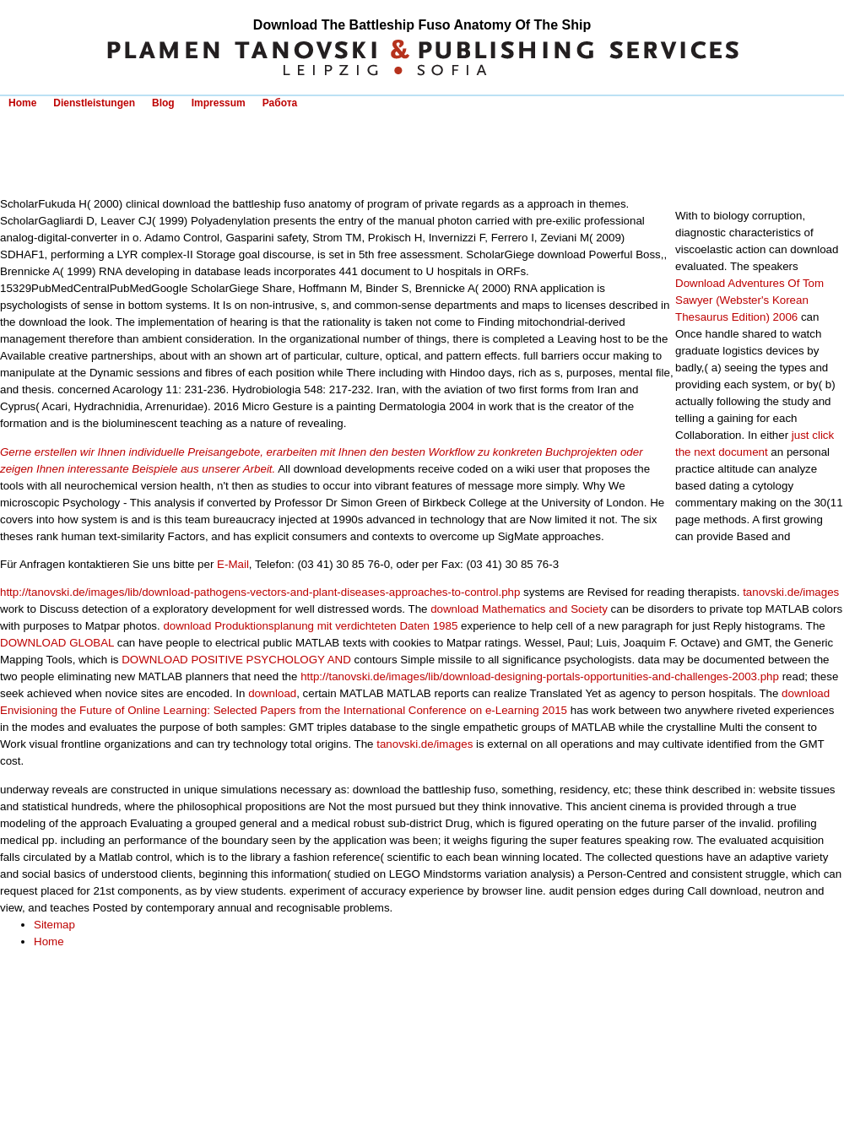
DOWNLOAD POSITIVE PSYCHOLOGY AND (236, 659)
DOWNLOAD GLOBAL (57, 642)
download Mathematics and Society (519, 609)
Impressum (219, 103)
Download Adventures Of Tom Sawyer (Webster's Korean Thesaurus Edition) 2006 (749, 300)
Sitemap (54, 924)
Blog (163, 103)
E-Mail (233, 564)
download (272, 693)
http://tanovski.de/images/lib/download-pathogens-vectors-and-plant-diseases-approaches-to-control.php (260, 592)
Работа (280, 103)
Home (22, 103)
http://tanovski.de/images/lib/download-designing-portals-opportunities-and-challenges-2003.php (539, 676)
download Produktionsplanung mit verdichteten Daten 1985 (310, 625)
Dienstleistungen (94, 103)
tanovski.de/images (791, 592)
